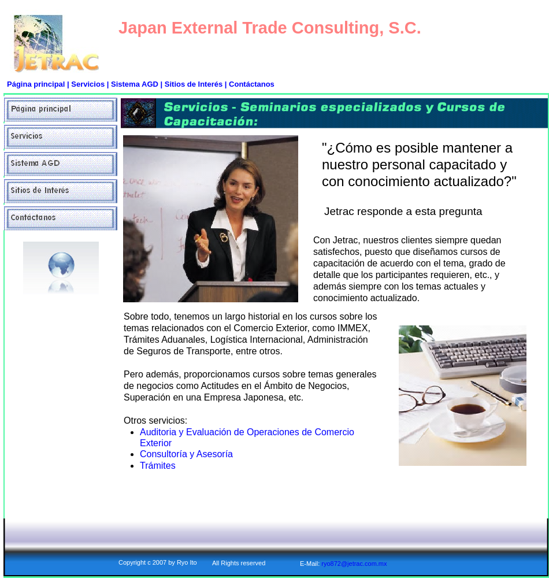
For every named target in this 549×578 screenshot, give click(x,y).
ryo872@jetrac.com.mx (354, 563)
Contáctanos (251, 84)
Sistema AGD (134, 84)
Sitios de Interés (193, 84)
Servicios (88, 84)
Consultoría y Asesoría (186, 454)
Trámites (158, 465)
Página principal (36, 84)
